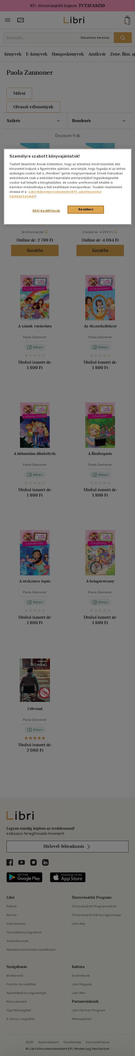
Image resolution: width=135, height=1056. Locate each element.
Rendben (85, 209)
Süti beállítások (46, 211)
